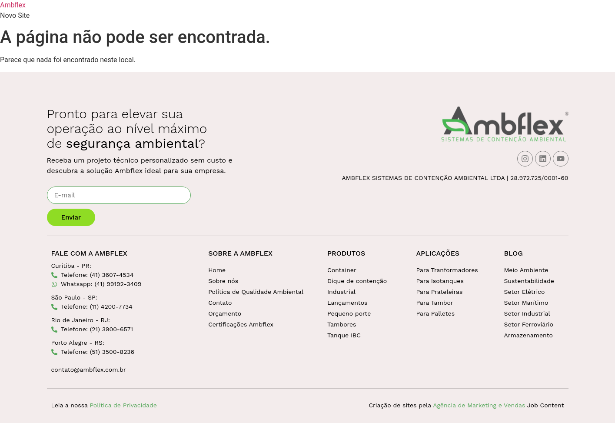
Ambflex (13, 5)
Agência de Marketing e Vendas (479, 405)
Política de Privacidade (123, 405)
